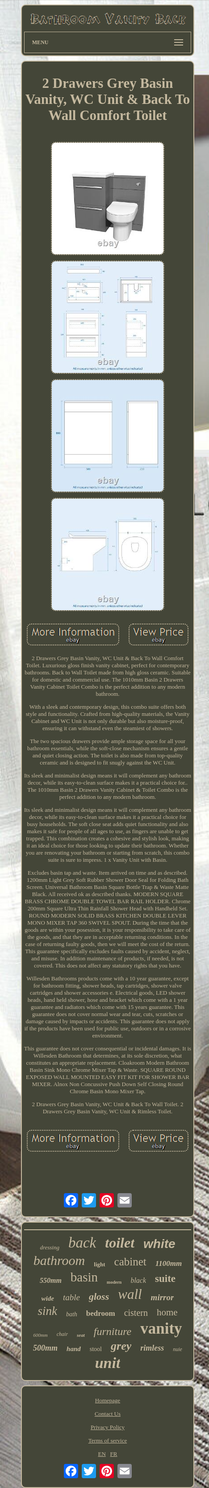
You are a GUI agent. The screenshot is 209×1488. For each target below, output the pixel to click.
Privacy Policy (108, 1427)
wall (130, 1294)
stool (96, 1349)
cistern (136, 1313)
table (71, 1297)
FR (113, 1454)
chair (62, 1334)
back (82, 1243)
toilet (119, 1243)
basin (84, 1277)
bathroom (59, 1260)
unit (108, 1363)
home (167, 1312)
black (138, 1280)
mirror (162, 1297)
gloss (99, 1296)
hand (74, 1348)
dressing (49, 1247)
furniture (112, 1331)
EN (101, 1454)
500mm (45, 1347)
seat (81, 1335)
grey (121, 1345)
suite (165, 1278)
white (159, 1244)
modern (114, 1282)
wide (48, 1298)
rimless (152, 1347)
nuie (177, 1349)
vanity (161, 1328)
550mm (51, 1280)
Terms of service (107, 1440)
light (99, 1264)
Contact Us (108, 1413)
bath (71, 1314)
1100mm (168, 1263)
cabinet (130, 1262)
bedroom (100, 1313)
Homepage (107, 1400)
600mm (40, 1335)
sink (47, 1311)
